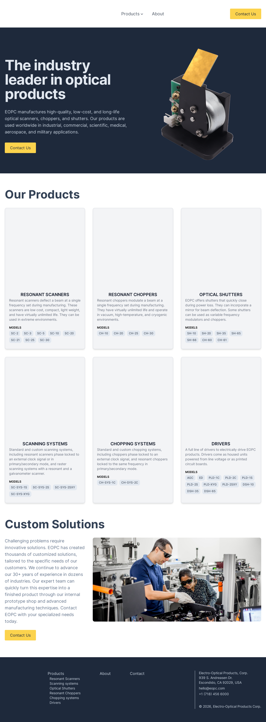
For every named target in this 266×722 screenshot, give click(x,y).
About (158, 13)
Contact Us (245, 13)
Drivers (55, 702)
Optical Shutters (62, 688)
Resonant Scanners (65, 678)
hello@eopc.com (212, 688)
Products (56, 673)
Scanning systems (64, 683)
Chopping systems (64, 697)
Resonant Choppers (65, 693)
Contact (137, 673)
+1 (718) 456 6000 (214, 694)
